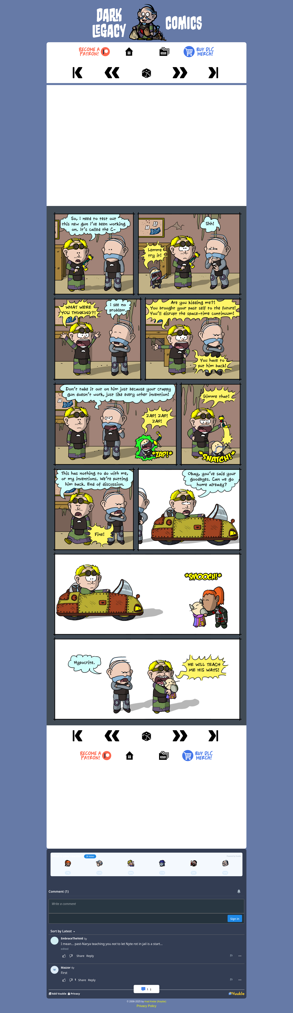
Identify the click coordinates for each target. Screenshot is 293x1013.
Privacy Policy (146, 1006)
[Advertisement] (146, 144)
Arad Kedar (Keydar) (155, 1001)
